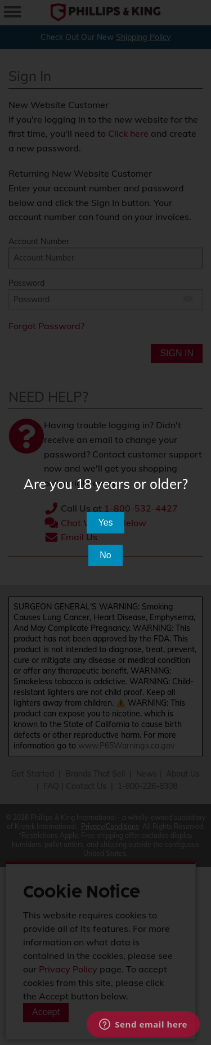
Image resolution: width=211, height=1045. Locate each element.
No (105, 555)
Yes (105, 522)
